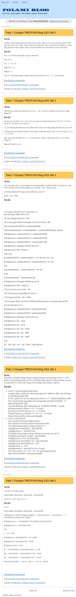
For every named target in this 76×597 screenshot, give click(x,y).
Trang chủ (5, 2)
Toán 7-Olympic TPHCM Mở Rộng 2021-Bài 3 (31, 175)
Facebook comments (14, 80)
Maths (25, 88)
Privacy (24, 2)
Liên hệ (15, 2)
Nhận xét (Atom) (15, 595)
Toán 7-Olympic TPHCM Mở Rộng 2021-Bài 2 (31, 369)
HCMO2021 (16, 88)
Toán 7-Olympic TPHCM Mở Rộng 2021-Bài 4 (31, 100)
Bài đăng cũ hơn (69, 590)
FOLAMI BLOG (25, 10)
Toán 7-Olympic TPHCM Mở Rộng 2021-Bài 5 (31, 32)
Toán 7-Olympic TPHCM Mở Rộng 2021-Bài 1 (31, 480)
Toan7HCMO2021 (37, 88)
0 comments (33, 84)
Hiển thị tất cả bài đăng (59, 21)
